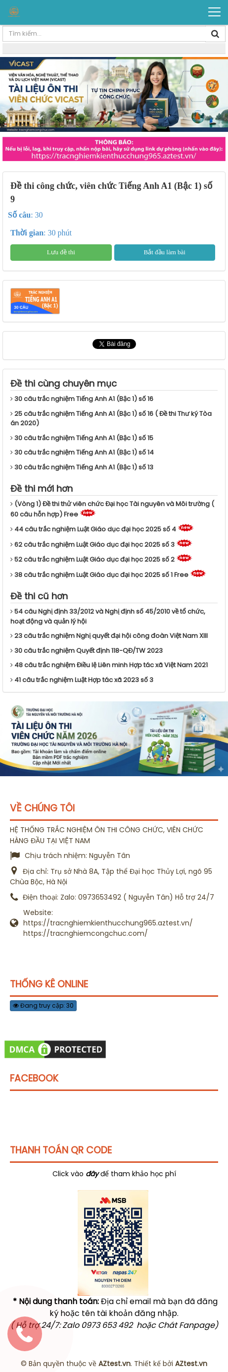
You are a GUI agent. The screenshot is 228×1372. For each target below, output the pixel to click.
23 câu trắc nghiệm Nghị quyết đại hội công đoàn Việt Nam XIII (109, 635)
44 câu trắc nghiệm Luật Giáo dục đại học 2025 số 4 (93, 529)
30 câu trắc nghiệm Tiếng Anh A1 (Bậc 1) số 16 (81, 398)
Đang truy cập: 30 (43, 1005)
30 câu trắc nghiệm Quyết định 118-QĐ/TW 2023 (86, 650)
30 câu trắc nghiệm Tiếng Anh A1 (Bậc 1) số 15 (81, 438)
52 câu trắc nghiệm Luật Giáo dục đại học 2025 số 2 (92, 559)
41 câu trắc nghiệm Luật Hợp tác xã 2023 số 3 (81, 680)
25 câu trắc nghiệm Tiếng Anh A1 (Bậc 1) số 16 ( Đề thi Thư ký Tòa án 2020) (111, 418)
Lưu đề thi (61, 252)
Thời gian (27, 233)
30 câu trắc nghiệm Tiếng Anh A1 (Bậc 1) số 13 (81, 467)
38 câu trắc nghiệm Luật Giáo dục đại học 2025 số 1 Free (99, 574)
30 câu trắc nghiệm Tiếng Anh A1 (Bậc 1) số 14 (82, 452)
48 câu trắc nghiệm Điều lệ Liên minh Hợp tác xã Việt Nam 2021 (109, 665)
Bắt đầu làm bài (164, 252)
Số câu (19, 215)
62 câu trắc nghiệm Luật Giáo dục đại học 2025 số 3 (92, 544)
